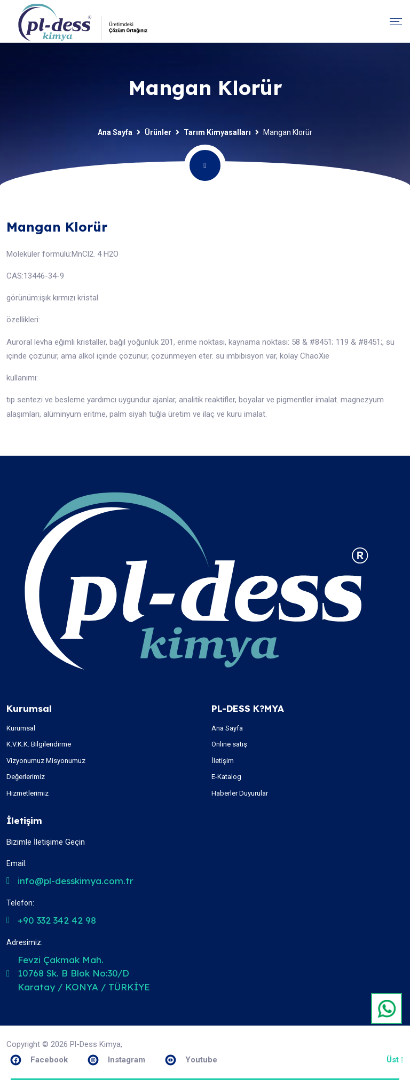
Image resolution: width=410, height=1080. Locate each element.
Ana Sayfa (115, 132)
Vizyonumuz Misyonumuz (45, 761)
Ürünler (158, 132)
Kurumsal (20, 728)
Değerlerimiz (25, 777)
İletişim (222, 761)
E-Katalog (226, 777)
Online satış (229, 744)
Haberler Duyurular (239, 793)
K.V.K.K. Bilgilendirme (38, 744)
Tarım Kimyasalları (217, 132)
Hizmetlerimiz (27, 793)
